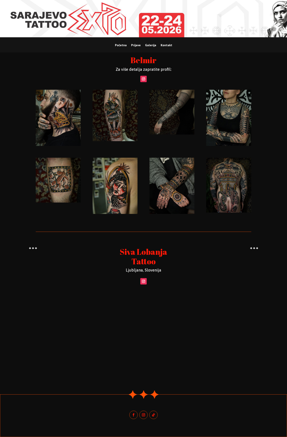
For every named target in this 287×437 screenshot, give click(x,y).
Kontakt (166, 45)
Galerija (150, 45)
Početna (121, 45)
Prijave (136, 45)
